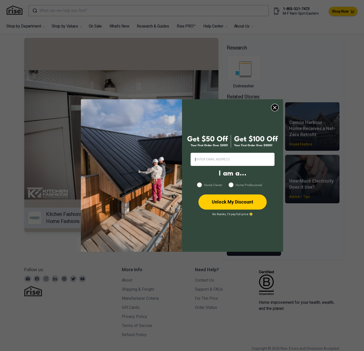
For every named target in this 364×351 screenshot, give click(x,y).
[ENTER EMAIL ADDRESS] (232, 159)
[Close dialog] (275, 107)
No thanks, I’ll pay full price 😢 (232, 214)
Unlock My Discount (232, 202)
